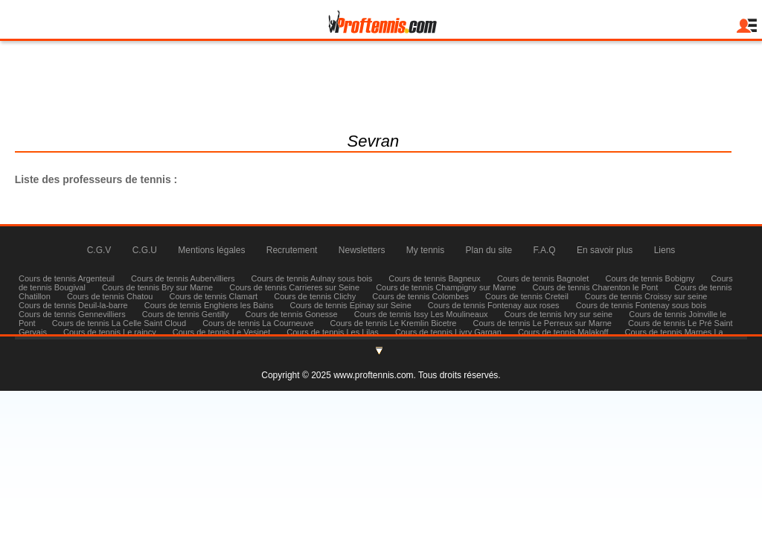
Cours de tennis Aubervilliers (182, 278)
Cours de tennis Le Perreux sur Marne (542, 323)
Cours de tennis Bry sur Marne (157, 287)
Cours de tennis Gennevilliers (72, 314)
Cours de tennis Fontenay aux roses (494, 305)
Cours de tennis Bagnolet (543, 278)
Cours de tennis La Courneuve (257, 323)
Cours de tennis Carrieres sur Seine (294, 287)
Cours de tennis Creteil (527, 296)
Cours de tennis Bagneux (434, 278)
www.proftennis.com (373, 375)
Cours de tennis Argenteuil (67, 278)
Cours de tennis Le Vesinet (221, 332)
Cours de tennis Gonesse (292, 314)
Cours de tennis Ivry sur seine (559, 314)
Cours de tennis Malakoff (563, 332)
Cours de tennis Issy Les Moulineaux (421, 314)
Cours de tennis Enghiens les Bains (209, 305)
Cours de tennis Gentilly (185, 314)
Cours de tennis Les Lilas (332, 332)
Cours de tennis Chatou (110, 296)
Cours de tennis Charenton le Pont (596, 287)
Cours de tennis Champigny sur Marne (446, 287)
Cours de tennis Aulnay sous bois (312, 278)
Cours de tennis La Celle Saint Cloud (119, 323)
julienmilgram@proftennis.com (380, 83)
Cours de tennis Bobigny (649, 278)
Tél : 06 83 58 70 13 (380, 101)
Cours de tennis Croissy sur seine (646, 296)
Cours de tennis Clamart (214, 296)
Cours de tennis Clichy (316, 296)
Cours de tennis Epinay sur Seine (351, 305)
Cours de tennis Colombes (420, 296)
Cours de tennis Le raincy (109, 332)
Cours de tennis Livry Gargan (448, 332)
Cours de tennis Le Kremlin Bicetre (393, 323)
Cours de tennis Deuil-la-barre (73, 305)
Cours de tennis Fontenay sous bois (641, 305)
